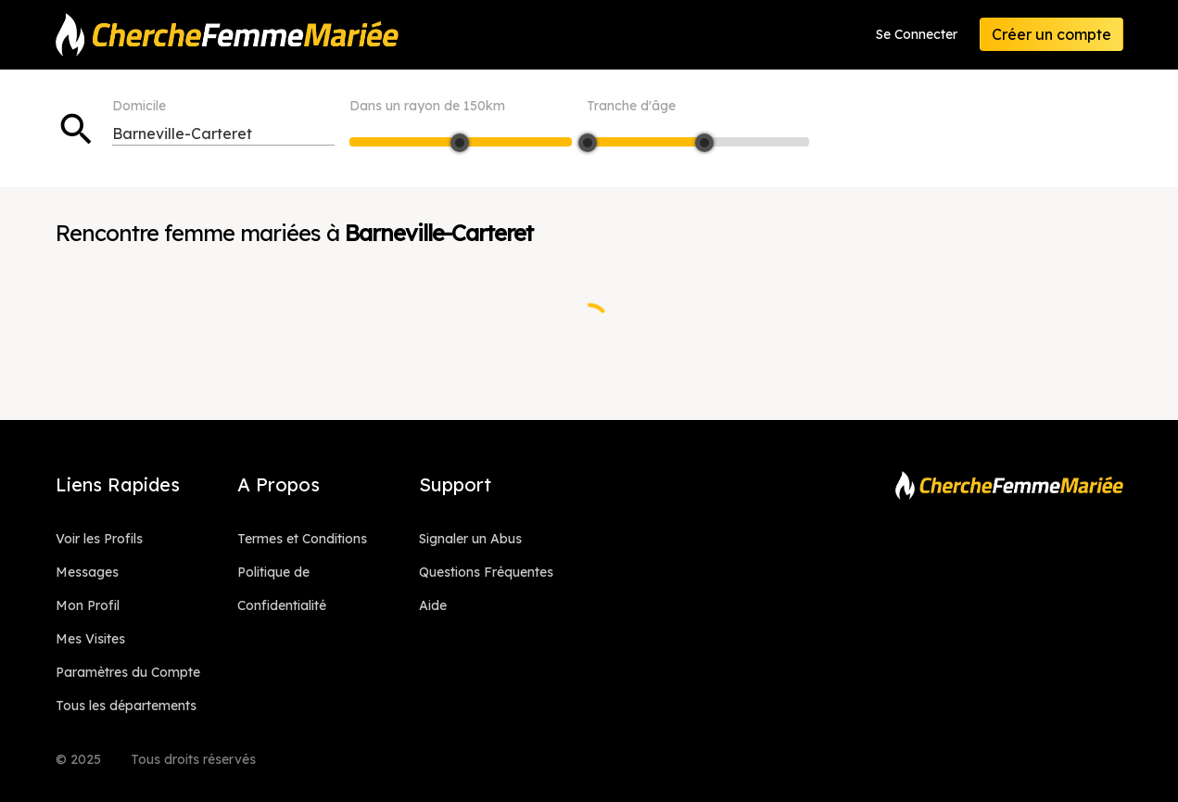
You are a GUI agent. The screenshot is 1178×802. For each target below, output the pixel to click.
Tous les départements (126, 705)
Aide (433, 605)
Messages (87, 572)
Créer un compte (1051, 34)
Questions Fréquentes (486, 572)
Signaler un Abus (470, 538)
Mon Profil (88, 605)
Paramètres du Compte (128, 672)
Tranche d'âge (631, 105)
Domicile (139, 105)
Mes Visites (90, 638)
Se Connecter (916, 34)
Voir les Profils (99, 538)
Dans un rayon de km (427, 105)
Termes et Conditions (302, 538)
